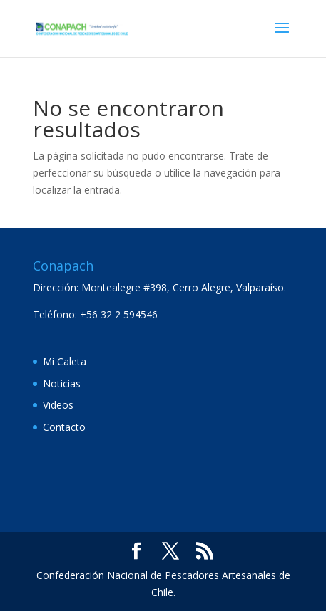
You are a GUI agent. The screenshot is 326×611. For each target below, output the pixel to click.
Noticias (62, 383)
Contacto (64, 427)
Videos (58, 405)
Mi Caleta (64, 361)
